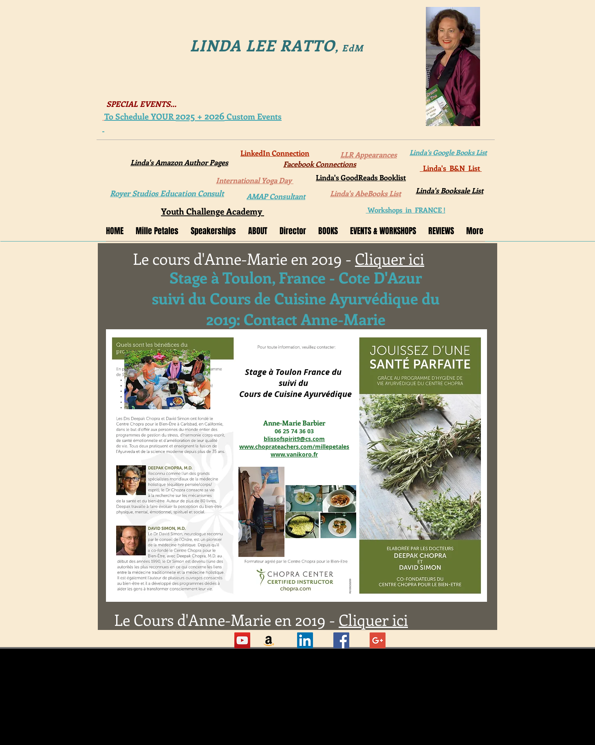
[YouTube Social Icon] (242, 640)
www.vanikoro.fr (294, 454)
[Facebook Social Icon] (341, 640)
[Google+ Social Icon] (378, 640)
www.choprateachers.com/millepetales (294, 446)
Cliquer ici (389, 258)
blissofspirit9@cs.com (294, 439)
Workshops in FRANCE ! (405, 209)
